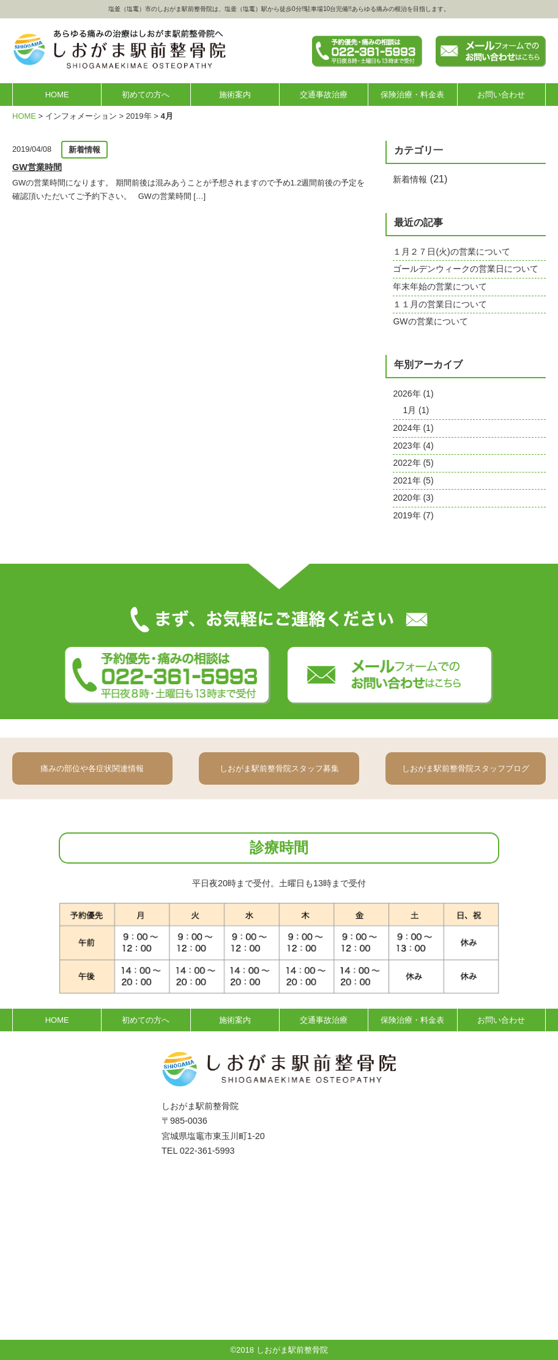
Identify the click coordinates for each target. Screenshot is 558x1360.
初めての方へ (145, 94)
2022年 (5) (413, 463)
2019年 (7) (413, 515)
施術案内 (235, 94)
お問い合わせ (501, 94)
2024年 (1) (413, 428)
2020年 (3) (413, 498)
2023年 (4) (413, 445)
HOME (57, 94)
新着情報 (410, 179)
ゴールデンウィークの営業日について (465, 269)
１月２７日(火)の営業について (451, 251)
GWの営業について (430, 321)
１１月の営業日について (440, 304)
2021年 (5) (413, 480)
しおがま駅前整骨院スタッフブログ (465, 768)
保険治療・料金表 (412, 94)
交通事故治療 (324, 94)
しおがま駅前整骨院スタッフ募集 (279, 768)
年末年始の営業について (440, 286)
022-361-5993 (207, 1151)
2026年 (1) (413, 393)
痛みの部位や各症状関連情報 (92, 768)
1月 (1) (416, 410)
